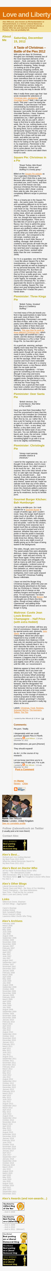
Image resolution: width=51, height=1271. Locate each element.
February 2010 (9, 1022)
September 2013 (9, 1106)
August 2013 (8, 1104)
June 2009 (7, 1005)
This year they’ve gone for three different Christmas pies (29, 331)
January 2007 (8, 946)
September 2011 (9, 1059)
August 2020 (8, 1183)
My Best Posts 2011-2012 (13, 863)
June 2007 (7, 956)
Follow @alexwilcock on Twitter (23, 828)
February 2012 (9, 1067)
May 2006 (7, 930)
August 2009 (8, 1010)
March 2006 (7, 926)
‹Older (25, 783)
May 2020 (7, 1177)
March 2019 (7, 1167)
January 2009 (8, 995)
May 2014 (7, 1112)
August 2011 (8, 1057)
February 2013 (9, 1091)
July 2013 (7, 1102)
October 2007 (8, 965)
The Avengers (35, 710)
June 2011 (7, 1053)
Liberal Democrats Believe (13, 886)
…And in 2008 (9, 1212)
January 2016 (8, 1138)
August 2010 (8, 1032)
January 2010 (8, 1020)
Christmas (25, 708)
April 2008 (7, 977)
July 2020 (7, 1181)
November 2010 (9, 1038)
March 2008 (7, 975)
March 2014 (7, 1108)
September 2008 (9, 987)
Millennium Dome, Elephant (14, 902)
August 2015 (8, 1132)
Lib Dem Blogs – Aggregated (14, 904)
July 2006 (7, 934)
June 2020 (7, 1179)
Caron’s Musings (9, 908)
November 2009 (9, 1016)
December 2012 (9, 1087)
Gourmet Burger (33, 510)
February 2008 (9, 973)
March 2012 (7, 1069)
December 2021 (9, 1194)
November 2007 (9, 967)
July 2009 (7, 1008)
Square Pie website (33, 174)
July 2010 (7, 1030)
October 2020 (8, 1186)
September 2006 (9, 938)
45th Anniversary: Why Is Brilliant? (22, 875)
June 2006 (7, 932)
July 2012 (7, 1077)
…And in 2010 (9, 1227)
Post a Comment (24, 769)
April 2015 (7, 1126)
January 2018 (8, 1159)
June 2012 (7, 1075)
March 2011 (7, 1046)
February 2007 (9, 948)
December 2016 (9, 1149)
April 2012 (7, 1071)
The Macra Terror (10, 877)
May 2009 (7, 1003)
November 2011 (9, 1063)
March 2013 (7, 1093)
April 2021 (7, 1188)
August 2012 (8, 1079)
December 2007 (9, 969)
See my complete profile (14, 823)
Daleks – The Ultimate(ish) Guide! (16, 873)
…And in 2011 (9, 1229)
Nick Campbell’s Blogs (12, 912)
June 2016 (7, 1143)
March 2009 (7, 999)
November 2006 (9, 942)
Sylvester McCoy (21, 710)
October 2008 (8, 989)
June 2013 (7, 1100)
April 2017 (7, 1153)
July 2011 (7, 1055)
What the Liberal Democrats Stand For (18, 861)
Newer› (17, 783)
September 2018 (9, 1161)
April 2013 (7, 1095)
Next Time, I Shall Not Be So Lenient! (18, 892)
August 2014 (8, 1116)
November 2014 (9, 1122)
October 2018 (8, 1163)
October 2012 (8, 1083)
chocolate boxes (21, 100)
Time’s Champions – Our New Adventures (20, 890)
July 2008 (7, 983)
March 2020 (7, 1173)
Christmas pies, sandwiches (26, 98)
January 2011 (8, 1042)
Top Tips (24, 712)
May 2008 (7, 979)
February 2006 (9, 924)
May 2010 (7, 1028)
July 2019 (7, 1169)
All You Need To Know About (20, 871)
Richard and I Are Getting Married (16, 857)
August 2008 (8, 985)
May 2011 (7, 1050)
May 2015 (7, 1128)
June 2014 (7, 1114)
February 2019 (9, 1165)
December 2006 (9, 944)
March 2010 (7, 1024)
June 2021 (7, 1190)
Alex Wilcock (29, 765)
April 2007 (7, 952)
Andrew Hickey (9, 910)
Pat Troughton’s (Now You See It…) (26, 878)
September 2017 (9, 1157)
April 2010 (7, 1026)
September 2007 (9, 963)
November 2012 (9, 1085)
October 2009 (8, 1014)
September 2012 (9, 1081)
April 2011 (7, 1048)
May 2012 (7, 1073)
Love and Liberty (26, 14)
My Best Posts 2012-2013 (13, 859)
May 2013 (7, 1098)
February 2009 (9, 997)
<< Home (19, 781)
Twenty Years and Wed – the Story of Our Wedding (24, 888)
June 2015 (7, 1130)
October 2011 (8, 1061)
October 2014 (8, 1120)
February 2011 (9, 1044)
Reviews (39, 708)
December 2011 (9, 1065)
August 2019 (8, 1171)
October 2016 (8, 1145)
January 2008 (8, 971)
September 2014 (9, 1118)
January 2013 (8, 1089)
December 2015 (9, 1136)
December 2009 (9, 1018)
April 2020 (7, 1175)
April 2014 (7, 1110)
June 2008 (7, 981)
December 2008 (9, 993)
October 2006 (8, 940)
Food (32, 708)
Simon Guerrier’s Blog (12, 914)
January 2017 (8, 1151)
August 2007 (8, 960)
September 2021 (9, 1192)
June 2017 (7, 1155)
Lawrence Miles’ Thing (17, 916)
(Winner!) (20, 1229)
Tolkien (17, 712)
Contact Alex (10, 835)
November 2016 (9, 1147)
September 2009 (9, 1012)
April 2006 (7, 928)
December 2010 (9, 1040)
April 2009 (7, 1001)
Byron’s (40, 597)
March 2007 (7, 950)
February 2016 (9, 1141)
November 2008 (9, 991)
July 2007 (7, 958)
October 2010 (8, 1036)
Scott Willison (30, 738)
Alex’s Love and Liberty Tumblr (15, 894)
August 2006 (8, 936)
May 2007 (7, 954)
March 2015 (7, 1124)
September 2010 (9, 1034)
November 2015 (9, 1134)
